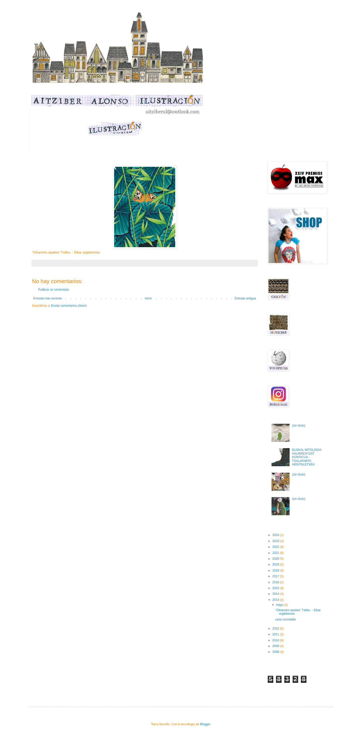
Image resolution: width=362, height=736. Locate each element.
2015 (276, 588)
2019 (276, 564)
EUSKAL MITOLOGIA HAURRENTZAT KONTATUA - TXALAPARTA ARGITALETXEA (306, 457)
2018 (276, 570)
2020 (276, 558)
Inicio (148, 298)
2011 (276, 634)
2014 (276, 594)
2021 (276, 553)
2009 (276, 646)
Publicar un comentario (53, 289)
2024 (276, 535)
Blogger (205, 724)
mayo (280, 605)
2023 (276, 541)
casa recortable (286, 619)
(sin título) (298, 425)
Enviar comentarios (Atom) (69, 305)
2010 (276, 640)
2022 (276, 547)
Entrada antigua (245, 298)
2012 (276, 628)
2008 (276, 652)
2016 (276, 582)
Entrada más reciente (47, 298)
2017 (276, 576)
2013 (276, 600)
